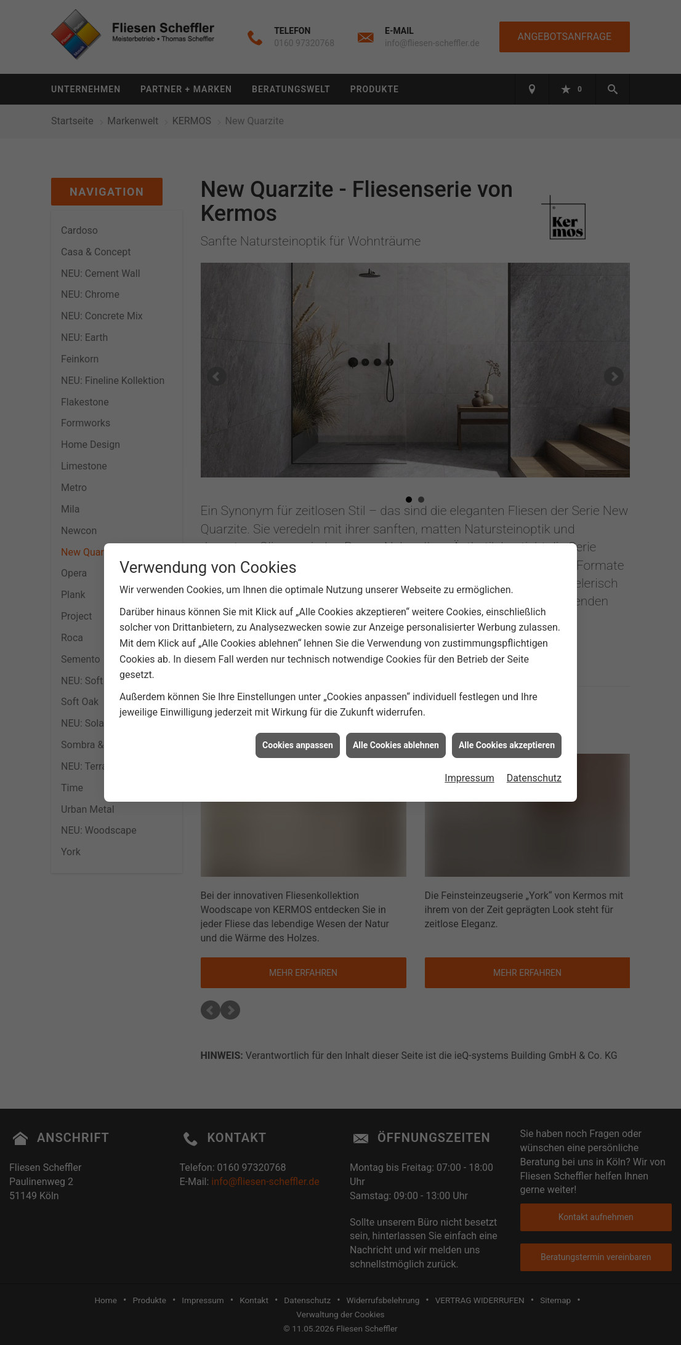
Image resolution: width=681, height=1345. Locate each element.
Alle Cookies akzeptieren (507, 727)
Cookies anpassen (297, 727)
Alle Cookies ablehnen (396, 727)
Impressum (469, 760)
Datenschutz (534, 760)
